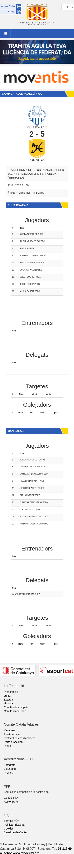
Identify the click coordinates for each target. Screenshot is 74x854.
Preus (7, 745)
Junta (7, 695)
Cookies (9, 828)
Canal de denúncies (16, 832)
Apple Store (11, 801)
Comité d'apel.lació (15, 711)
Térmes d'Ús (11, 820)
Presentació (11, 691)
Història (8, 703)
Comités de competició (17, 707)
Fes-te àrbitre (12, 734)
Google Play (11, 797)
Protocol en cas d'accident (19, 738)
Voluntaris (10, 768)
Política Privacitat (14, 824)
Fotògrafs (9, 764)
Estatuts (9, 699)
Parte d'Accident (13, 742)
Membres (9, 730)
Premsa (8, 772)
